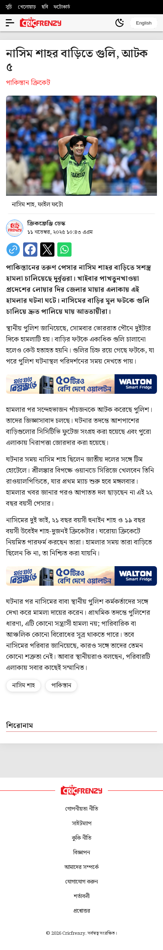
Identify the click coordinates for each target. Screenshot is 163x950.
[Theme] (119, 22)
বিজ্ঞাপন (81, 852)
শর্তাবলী (82, 896)
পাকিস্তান (61, 685)
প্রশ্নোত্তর (81, 911)
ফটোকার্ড (62, 7)
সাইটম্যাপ (81, 823)
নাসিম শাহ (23, 685)
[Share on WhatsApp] (64, 249)
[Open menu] (10, 22)
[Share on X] (47, 249)
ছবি (45, 7)
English (144, 23)
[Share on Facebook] (30, 249)
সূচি (9, 7)
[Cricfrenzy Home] (40, 22)
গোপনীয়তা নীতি (81, 809)
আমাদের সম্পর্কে (81, 867)
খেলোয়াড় (27, 7)
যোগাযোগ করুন (81, 881)
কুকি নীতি (81, 838)
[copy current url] (13, 249)
